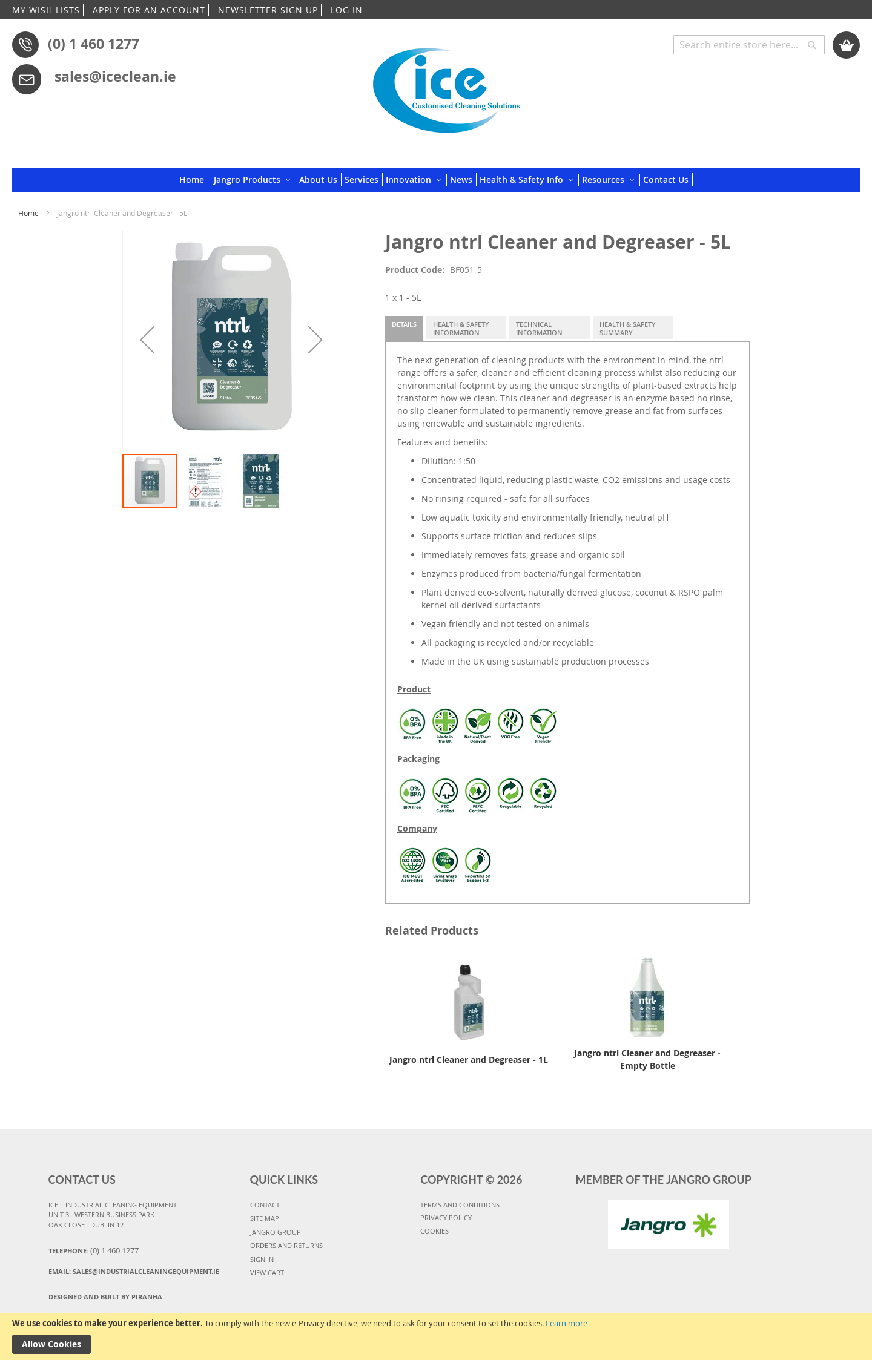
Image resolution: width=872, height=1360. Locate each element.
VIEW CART (267, 1272)
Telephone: (93, 1250)
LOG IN (347, 10)
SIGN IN (262, 1259)
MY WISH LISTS (46, 10)
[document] (436, 1336)
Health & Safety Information (461, 328)
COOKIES (434, 1230)
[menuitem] (193, 179)
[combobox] (749, 44)
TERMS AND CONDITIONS (460, 1204)
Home (28, 213)
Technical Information (539, 328)
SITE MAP (264, 1218)
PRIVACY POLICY (446, 1217)
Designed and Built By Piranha (105, 1296)
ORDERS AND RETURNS (286, 1245)
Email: (133, 1271)
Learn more (566, 1323)
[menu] (436, 180)
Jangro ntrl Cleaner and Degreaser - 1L (468, 1059)
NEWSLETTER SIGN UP (268, 10)
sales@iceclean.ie (115, 76)
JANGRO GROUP (275, 1232)
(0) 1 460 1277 (93, 43)
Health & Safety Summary (628, 328)
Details (404, 324)
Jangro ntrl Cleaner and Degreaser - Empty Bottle (647, 1059)
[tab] (404, 328)
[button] (147, 339)
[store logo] (446, 86)
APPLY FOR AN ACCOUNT (149, 10)
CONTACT (265, 1204)
